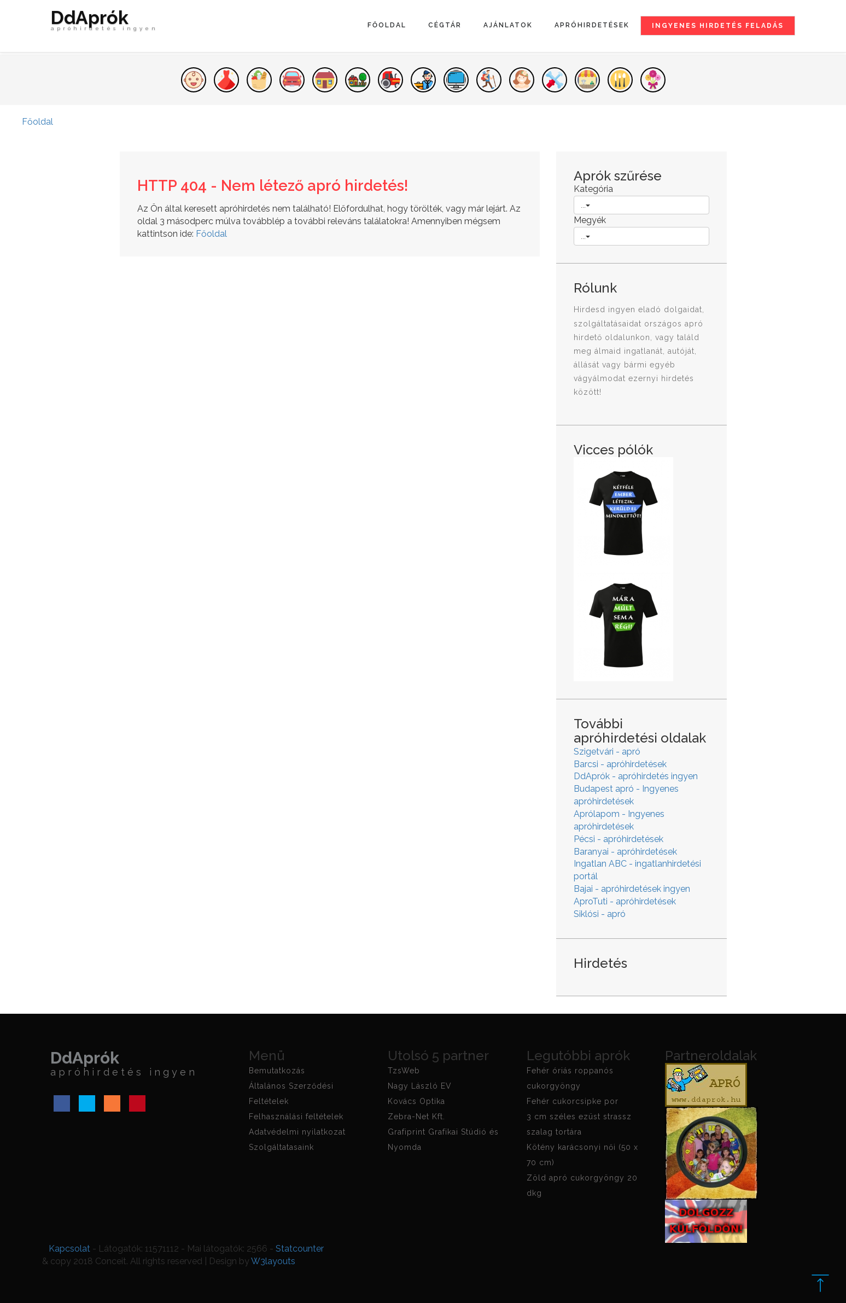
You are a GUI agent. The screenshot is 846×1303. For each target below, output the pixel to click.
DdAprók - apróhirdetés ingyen (636, 776)
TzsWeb (404, 1070)
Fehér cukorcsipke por (573, 1101)
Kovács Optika (416, 1101)
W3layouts (273, 1261)
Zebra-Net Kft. (416, 1116)
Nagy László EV (420, 1086)
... (585, 205)
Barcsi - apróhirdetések (620, 764)
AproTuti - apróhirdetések (625, 901)
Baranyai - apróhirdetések (625, 851)
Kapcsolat (69, 1248)
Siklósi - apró (600, 914)
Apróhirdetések (592, 25)
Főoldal (386, 25)
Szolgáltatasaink (281, 1147)
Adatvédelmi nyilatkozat (297, 1131)
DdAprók (104, 23)
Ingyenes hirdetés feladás (718, 26)
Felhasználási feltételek (296, 1116)
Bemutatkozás (277, 1070)
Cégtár (445, 25)
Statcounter (300, 1248)
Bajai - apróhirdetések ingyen (632, 889)
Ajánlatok (508, 25)
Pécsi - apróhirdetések (618, 839)
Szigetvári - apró (607, 751)
